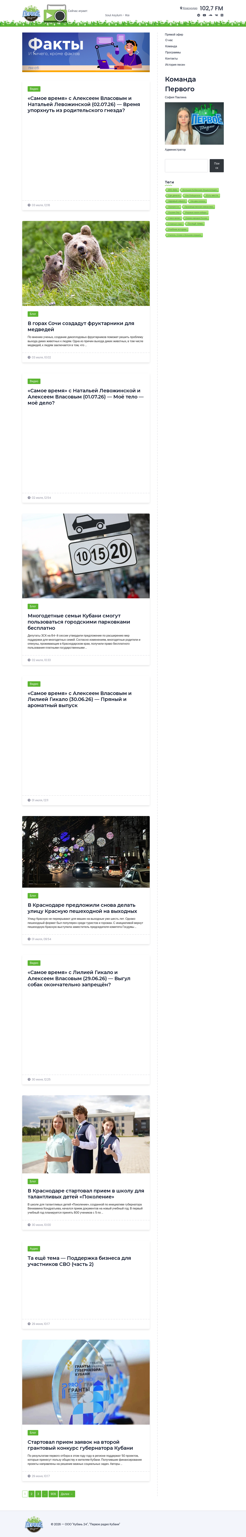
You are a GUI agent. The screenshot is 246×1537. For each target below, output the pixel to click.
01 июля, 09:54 (39, 938)
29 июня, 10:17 (39, 1323)
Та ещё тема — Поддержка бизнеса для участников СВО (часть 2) (82, 1260)
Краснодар (190, 8)
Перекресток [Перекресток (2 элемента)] (173, 206)
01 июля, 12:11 (38, 799)
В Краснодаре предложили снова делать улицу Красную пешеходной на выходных (85, 907)
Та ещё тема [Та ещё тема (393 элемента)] (195, 222)
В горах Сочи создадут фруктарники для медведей (83, 325)
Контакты (171, 58)
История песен (175, 64)
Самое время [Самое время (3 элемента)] (174, 217)
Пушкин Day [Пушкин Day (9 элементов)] (174, 211)
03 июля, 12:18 (39, 204)
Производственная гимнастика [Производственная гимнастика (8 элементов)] (199, 206)
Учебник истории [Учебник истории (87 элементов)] (177, 228)
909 (53, 1493)
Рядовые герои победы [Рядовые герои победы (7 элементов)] (195, 211)
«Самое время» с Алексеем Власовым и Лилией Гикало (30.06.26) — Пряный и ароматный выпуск (81, 698)
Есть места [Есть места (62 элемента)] (212, 194)
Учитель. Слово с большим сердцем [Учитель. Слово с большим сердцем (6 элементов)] (184, 234)
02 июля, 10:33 (39, 659)
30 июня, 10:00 (39, 1224)
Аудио (34, 1248)
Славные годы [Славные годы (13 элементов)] (175, 223)
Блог (33, 313)
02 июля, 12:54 (39, 497)
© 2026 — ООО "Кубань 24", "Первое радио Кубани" (85, 1523)
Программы (172, 51)
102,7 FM (212, 8)
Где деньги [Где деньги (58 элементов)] (174, 194)
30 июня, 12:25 (39, 1078)
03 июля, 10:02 (39, 356)
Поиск (216, 164)
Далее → (67, 1493)
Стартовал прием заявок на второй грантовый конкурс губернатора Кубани (83, 1444)
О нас (168, 39)
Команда (171, 45)
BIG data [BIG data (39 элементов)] (172, 189)
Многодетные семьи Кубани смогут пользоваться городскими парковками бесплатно (80, 620)
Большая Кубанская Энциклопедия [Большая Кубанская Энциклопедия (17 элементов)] (200, 189)
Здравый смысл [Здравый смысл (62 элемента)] (176, 200)
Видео (34, 88)
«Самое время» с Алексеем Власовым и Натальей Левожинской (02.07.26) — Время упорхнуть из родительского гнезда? (86, 103)
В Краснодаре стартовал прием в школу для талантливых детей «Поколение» (83, 1193)
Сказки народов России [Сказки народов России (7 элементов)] (196, 217)
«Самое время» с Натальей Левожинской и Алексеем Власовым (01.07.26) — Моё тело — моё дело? (86, 395)
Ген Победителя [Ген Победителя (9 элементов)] (192, 194)
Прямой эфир (174, 33)
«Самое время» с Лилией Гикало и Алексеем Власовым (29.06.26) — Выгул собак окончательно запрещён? (81, 977)
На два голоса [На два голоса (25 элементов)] (198, 200)
